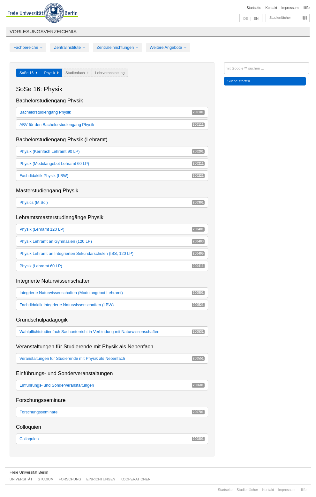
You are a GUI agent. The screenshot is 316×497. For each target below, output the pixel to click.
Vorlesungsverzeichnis (43, 31)
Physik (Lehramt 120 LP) (112, 229)
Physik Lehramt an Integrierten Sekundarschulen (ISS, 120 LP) (112, 253)
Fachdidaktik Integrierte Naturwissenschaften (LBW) (112, 304)
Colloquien (112, 438)
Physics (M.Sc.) (112, 202)
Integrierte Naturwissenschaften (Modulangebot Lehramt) (112, 292)
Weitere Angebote (168, 47)
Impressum (289, 8)
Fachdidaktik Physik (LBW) (112, 175)
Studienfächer (280, 17)
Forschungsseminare (112, 412)
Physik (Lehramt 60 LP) (112, 265)
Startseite (254, 8)
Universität (21, 479)
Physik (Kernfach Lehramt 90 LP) (112, 151)
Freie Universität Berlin (29, 472)
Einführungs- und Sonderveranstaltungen (112, 385)
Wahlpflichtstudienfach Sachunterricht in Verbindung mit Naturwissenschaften (112, 331)
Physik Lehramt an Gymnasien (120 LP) (112, 241)
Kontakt (271, 8)
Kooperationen (136, 479)
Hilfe (306, 8)
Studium (46, 479)
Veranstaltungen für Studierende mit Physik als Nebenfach (112, 358)
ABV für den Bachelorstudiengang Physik (112, 124)
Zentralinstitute (69, 47)
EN (256, 18)
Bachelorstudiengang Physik (112, 112)
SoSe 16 (28, 73)
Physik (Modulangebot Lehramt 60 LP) (112, 163)
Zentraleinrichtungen (117, 47)
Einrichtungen (101, 479)
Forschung (70, 479)
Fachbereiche (27, 47)
